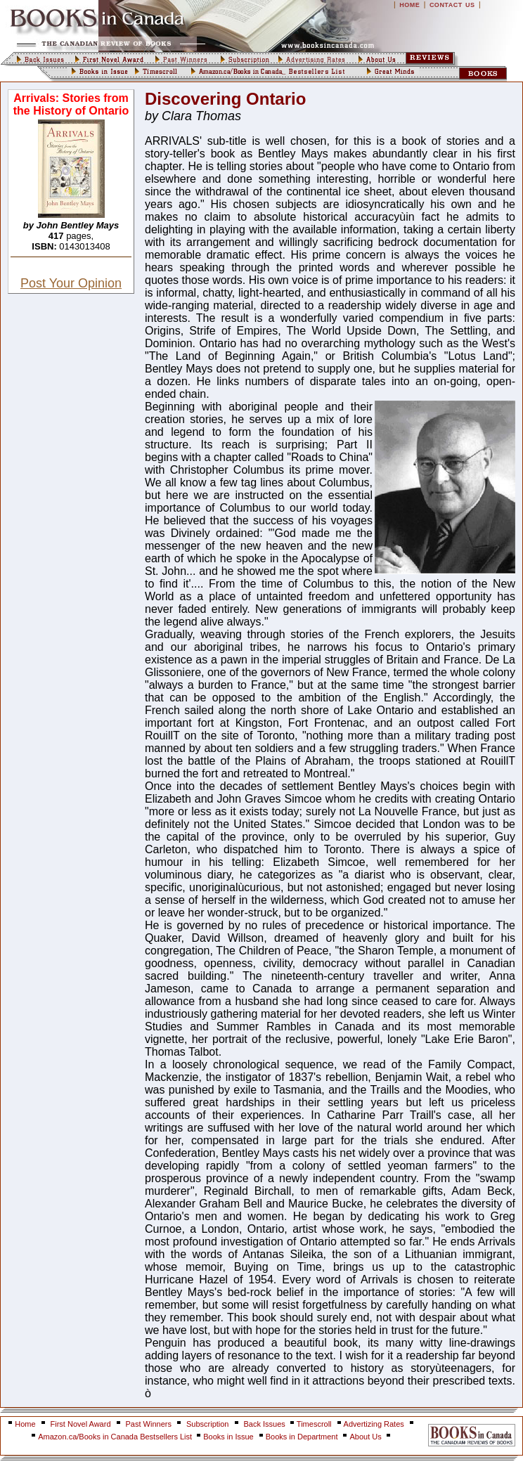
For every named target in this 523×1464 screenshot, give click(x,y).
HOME (409, 4)
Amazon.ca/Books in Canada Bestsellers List (116, 1436)
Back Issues (266, 1424)
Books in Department (302, 1436)
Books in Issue (228, 1436)
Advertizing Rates (374, 1424)
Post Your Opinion (71, 283)
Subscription (207, 1424)
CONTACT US (452, 4)
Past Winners (149, 1424)
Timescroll (314, 1424)
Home (25, 1424)
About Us (366, 1436)
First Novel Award (81, 1424)
